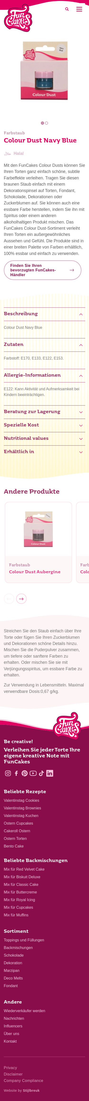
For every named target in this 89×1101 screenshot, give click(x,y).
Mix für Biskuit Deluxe (22, 877)
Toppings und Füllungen (24, 940)
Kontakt (10, 1041)
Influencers (13, 1026)
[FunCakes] (18, 18)
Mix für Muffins (16, 915)
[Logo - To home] (67, 727)
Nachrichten (14, 1018)
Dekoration (13, 963)
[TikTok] (41, 773)
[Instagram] (8, 773)
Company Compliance (23, 1081)
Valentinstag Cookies (21, 800)
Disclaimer (13, 1074)
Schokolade (14, 955)
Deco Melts (13, 978)
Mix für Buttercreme (20, 892)
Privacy (10, 1068)
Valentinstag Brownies (22, 808)
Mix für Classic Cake (21, 885)
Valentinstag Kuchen (21, 816)
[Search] (66, 9)
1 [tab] (42, 123)
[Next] (21, 601)
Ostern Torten (15, 839)
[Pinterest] (24, 773)
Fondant (11, 986)
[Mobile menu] (79, 9)
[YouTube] (33, 773)
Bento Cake (14, 846)
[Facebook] (16, 773)
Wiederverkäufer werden (24, 1011)
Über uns (11, 1034)
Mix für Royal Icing (19, 900)
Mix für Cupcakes (18, 907)
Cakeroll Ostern (17, 831)
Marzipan (11, 971)
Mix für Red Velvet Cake (24, 869)
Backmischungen (18, 948)
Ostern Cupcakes (18, 823)
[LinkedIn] (50, 773)
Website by (22, 1090)
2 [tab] (46, 123)
